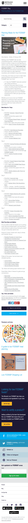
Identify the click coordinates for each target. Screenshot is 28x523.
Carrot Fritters (8, 261)
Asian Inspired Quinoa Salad (16, 149)
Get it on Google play (19, 508)
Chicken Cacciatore (14, 219)
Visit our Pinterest (12, 460)
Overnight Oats (14, 178)
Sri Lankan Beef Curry (10, 252)
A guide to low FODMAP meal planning (12, 347)
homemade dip (22, 217)
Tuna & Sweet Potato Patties (11, 262)
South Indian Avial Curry (10, 247)
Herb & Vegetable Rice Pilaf (15, 216)
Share (10, 303)
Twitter (12, 505)
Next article (14, 313)
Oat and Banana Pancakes (11, 266)
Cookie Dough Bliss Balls (11, 289)
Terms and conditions (6, 520)
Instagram (21, 505)
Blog (2, 488)
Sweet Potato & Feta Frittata (17, 161)
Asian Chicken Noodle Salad (16, 124)
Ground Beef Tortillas (14, 200)
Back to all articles (14, 308)
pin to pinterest (15, 303)
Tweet (12, 303)
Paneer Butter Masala (10, 243)
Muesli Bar (7, 276)
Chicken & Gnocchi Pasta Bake (17, 188)
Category (4, 25)
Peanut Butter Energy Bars (11, 281)
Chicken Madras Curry (15, 138)
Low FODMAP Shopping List (11, 375)
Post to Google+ (18, 303)
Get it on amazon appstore (14, 512)
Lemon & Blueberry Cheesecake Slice (14, 279)
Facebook (7, 505)
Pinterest (16, 505)
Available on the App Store (7, 508)
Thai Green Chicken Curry (11, 253)
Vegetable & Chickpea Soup (12, 238)
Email (2, 468)
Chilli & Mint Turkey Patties (11, 264)
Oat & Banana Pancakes (16, 130)
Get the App (7, 403)
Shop (2, 496)
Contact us (10, 449)
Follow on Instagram (12, 455)
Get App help (4, 492)
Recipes (3, 484)
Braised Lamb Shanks (14, 205)
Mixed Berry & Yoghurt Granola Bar (13, 277)
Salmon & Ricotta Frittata (15, 133)
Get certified (7, 424)
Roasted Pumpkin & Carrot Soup (13, 237)
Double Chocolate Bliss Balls (12, 290)
